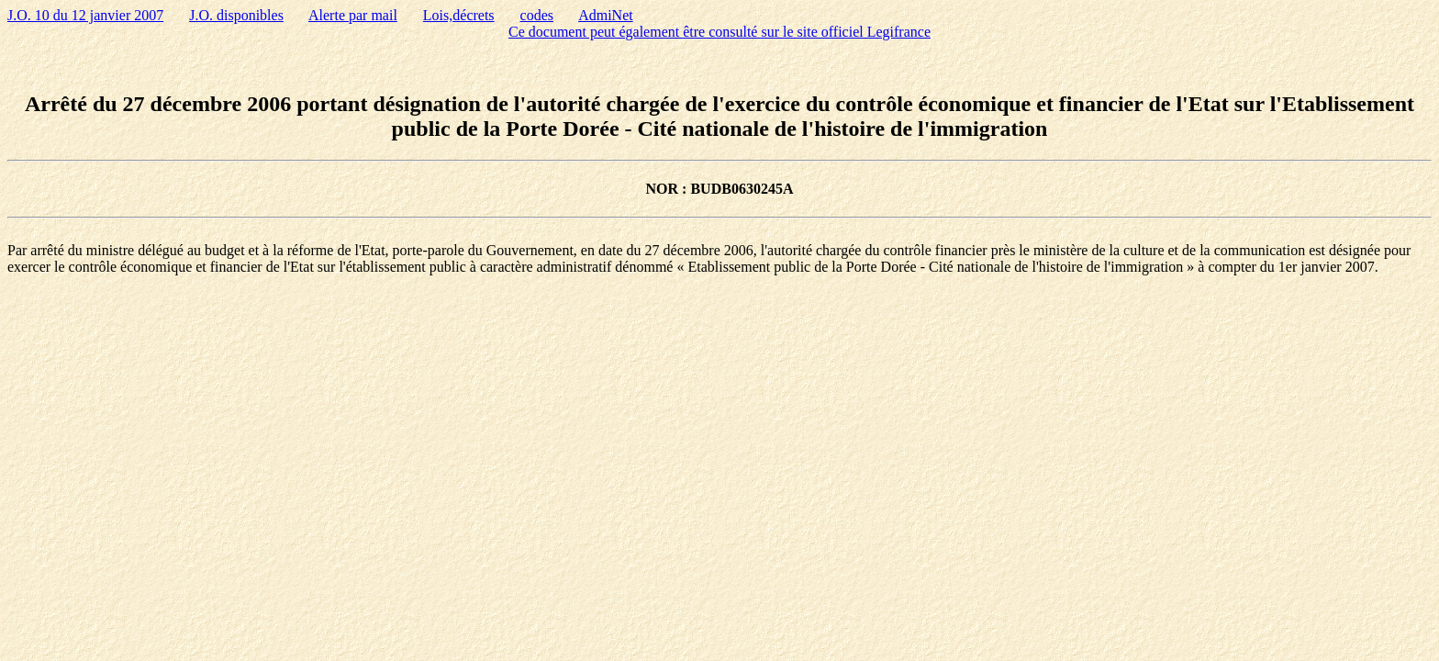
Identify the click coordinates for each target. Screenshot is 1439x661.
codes (536, 15)
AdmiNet (605, 15)
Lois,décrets (459, 15)
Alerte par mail (352, 15)
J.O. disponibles (236, 15)
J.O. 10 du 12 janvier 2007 (85, 15)
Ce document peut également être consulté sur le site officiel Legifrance (719, 31)
